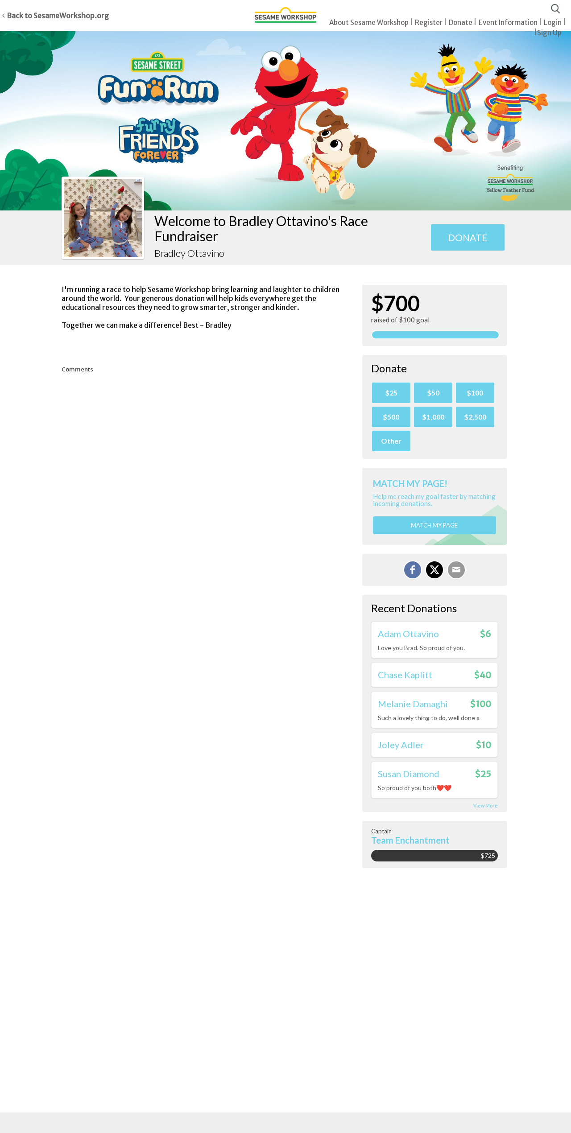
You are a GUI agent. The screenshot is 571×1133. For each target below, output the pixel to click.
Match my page (434, 525)
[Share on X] (434, 569)
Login (553, 22)
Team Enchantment (410, 840)
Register (429, 22)
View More (485, 805)
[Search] (555, 9)
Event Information (508, 22)
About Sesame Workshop (369, 22)
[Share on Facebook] (412, 569)
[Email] (456, 569)
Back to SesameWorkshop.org (58, 15)
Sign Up (549, 33)
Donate (460, 22)
